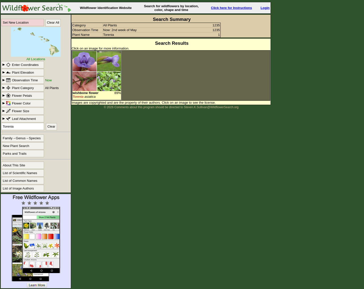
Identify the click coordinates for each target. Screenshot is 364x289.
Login (265, 8)
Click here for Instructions (231, 8)
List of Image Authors (18, 188)
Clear (51, 126)
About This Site (14, 165)
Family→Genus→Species (22, 138)
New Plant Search (16, 146)
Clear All (53, 22)
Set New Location (16, 22)
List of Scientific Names (20, 173)
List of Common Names (20, 181)
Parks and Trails (15, 153)
